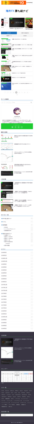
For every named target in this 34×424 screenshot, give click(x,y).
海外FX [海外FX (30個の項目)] (10, 406)
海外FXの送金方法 (25, 33)
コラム (18, 221)
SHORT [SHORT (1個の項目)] (19, 396)
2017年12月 (17, 284)
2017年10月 (17, 290)
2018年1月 (17, 281)
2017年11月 (17, 287)
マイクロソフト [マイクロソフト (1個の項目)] (23, 402)
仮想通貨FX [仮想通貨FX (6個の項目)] (23, 404)
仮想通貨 (18, 225)
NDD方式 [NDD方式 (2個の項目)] (9, 396)
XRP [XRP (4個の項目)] (12, 398)
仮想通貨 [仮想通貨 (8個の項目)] (18, 404)
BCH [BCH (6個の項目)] (3, 390)
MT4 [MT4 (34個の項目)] (29, 394)
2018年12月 (17, 258)
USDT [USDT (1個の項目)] (28, 396)
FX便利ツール (9, 35)
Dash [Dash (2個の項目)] (3, 392)
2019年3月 (17, 252)
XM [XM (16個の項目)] (3, 398)
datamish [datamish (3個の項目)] (7, 392)
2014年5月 (17, 328)
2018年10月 (17, 261)
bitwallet (8, 243)
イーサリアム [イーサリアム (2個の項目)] (17, 398)
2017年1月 (17, 308)
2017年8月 (17, 296)
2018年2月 (17, 278)
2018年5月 (17, 273)
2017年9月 (17, 293)
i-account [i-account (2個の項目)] (9, 394)
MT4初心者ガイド (18, 218)
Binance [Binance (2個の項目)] (7, 390)
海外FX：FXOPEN (18, 236)
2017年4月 (17, 302)
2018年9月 (17, 264)
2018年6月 (17, 270)
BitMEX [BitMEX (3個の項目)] (16, 390)
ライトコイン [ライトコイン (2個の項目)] (29, 402)
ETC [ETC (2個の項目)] (12, 392)
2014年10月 (17, 316)
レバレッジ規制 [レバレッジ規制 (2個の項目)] (4, 404)
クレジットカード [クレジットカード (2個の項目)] (24, 398)
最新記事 (9, 33)
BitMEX (25, 35)
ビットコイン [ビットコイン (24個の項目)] (26, 400)
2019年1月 (17, 255)
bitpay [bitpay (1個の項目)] (21, 390)
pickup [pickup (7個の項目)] (14, 396)
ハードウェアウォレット (18, 229)
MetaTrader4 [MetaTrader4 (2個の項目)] (24, 394)
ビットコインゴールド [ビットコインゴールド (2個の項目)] (15, 402)
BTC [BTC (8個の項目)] (30, 390)
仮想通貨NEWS (18, 230)
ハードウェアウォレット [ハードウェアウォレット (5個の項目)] (18, 400)
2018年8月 (17, 267)
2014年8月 (17, 322)
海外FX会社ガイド (18, 233)
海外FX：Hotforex (18, 238)
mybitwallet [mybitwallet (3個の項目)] (4, 396)
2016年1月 (17, 314)
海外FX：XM (18, 240)
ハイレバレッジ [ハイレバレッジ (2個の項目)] (9, 400)
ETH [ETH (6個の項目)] (16, 392)
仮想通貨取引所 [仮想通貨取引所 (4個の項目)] (4, 406)
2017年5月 (17, 299)
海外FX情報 (18, 245)
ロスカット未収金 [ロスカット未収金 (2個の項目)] (12, 404)
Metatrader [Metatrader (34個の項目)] (17, 394)
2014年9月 (17, 319)
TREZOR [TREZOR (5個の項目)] (24, 396)
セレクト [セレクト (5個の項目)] (3, 400)
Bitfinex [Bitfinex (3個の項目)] (12, 390)
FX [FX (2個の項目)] (19, 392)
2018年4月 (17, 276)
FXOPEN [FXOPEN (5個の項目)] (23, 392)
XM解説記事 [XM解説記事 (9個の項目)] (7, 398)
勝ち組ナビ (17, 10)
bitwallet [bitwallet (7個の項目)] (26, 390)
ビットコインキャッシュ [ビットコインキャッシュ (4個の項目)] (6, 402)
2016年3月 (17, 311)
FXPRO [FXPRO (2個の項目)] (28, 392)
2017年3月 (17, 305)
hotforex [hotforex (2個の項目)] (3, 394)
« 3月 (2, 383)
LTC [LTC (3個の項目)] (13, 394)
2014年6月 (17, 325)
